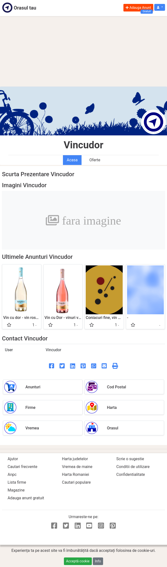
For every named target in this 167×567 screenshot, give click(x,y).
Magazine (16, 490)
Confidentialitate (130, 474)
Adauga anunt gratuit (26, 498)
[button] (159, 7)
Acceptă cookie (78, 561)
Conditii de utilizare (133, 466)
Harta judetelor (75, 459)
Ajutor (13, 459)
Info (98, 561)
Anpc (12, 474)
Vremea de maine (77, 466)
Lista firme (17, 482)
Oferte (94, 160)
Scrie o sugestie (130, 459)
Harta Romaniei (75, 474)
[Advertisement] (83, 51)
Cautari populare (76, 482)
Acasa (72, 160)
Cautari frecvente (22, 466)
